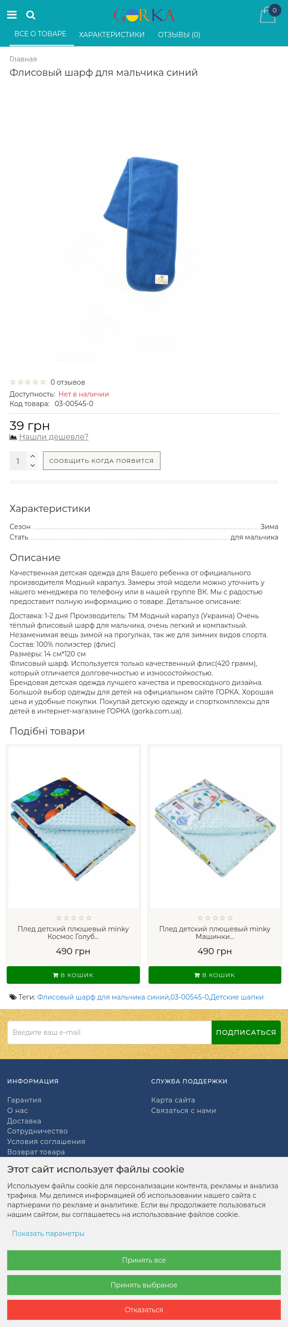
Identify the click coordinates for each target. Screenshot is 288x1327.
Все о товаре (41, 34)
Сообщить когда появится (101, 460)
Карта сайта (173, 1100)
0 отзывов (66, 382)
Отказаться (144, 1310)
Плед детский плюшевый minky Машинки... (214, 933)
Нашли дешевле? (54, 436)
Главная (23, 59)
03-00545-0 (190, 997)
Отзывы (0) (180, 35)
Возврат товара (36, 1152)
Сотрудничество (37, 1131)
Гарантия (24, 1100)
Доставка (24, 1121)
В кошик (73, 975)
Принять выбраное (143, 1285)
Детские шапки (237, 997)
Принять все (144, 1260)
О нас (17, 1111)
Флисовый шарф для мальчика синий (103, 997)
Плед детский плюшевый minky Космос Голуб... (73, 933)
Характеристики (113, 35)
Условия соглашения (46, 1142)
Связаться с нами (183, 1111)
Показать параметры (48, 1233)
